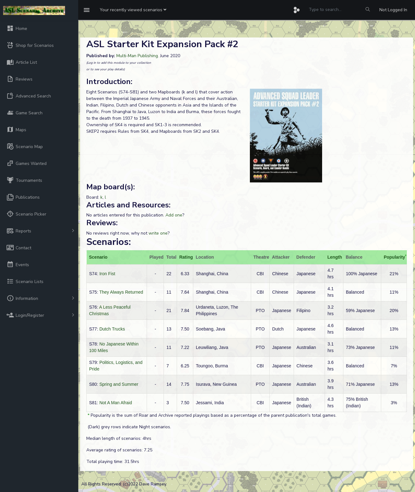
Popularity (394, 257)
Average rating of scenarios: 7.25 (119, 450)
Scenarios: (108, 242)
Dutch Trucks (112, 328)
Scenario (98, 257)
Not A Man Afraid (115, 402)
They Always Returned (121, 292)
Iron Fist (107, 273)
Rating (186, 257)
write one (158, 233)
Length (334, 257)
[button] (133, 10)
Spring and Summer (119, 384)
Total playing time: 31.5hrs (112, 462)
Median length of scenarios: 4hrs (118, 438)
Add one (173, 215)
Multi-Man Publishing (137, 56)
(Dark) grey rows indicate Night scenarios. (128, 427)
